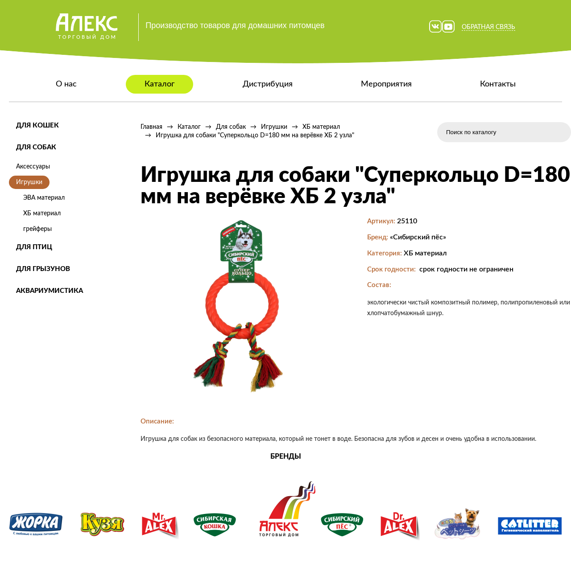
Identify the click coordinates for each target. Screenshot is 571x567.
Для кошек (37, 125)
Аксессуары (33, 167)
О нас (66, 84)
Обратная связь (488, 27)
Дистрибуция (268, 84)
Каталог (159, 84)
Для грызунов (43, 269)
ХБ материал (42, 213)
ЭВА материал (44, 198)
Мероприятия (386, 84)
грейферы (37, 229)
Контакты (498, 84)
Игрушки (29, 182)
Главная (151, 127)
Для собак (36, 147)
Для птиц (34, 247)
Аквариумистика (49, 291)
